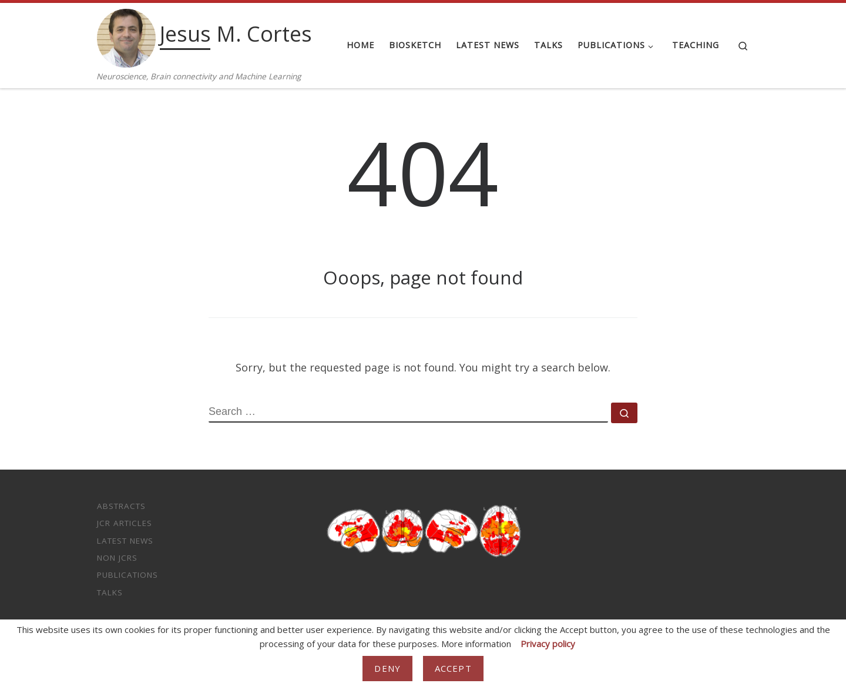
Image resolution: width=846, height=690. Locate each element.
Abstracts (121, 506)
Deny (387, 668)
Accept (453, 668)
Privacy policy (548, 643)
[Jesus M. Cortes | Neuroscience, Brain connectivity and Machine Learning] (126, 36)
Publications (127, 575)
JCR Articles (124, 523)
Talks (110, 592)
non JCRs (117, 557)
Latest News (125, 540)
